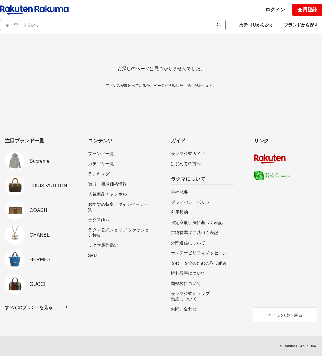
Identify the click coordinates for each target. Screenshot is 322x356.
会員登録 (307, 9)
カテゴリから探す (256, 24)
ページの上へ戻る (285, 315)
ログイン (275, 9)
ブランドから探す (301, 24)
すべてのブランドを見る (28, 307)
